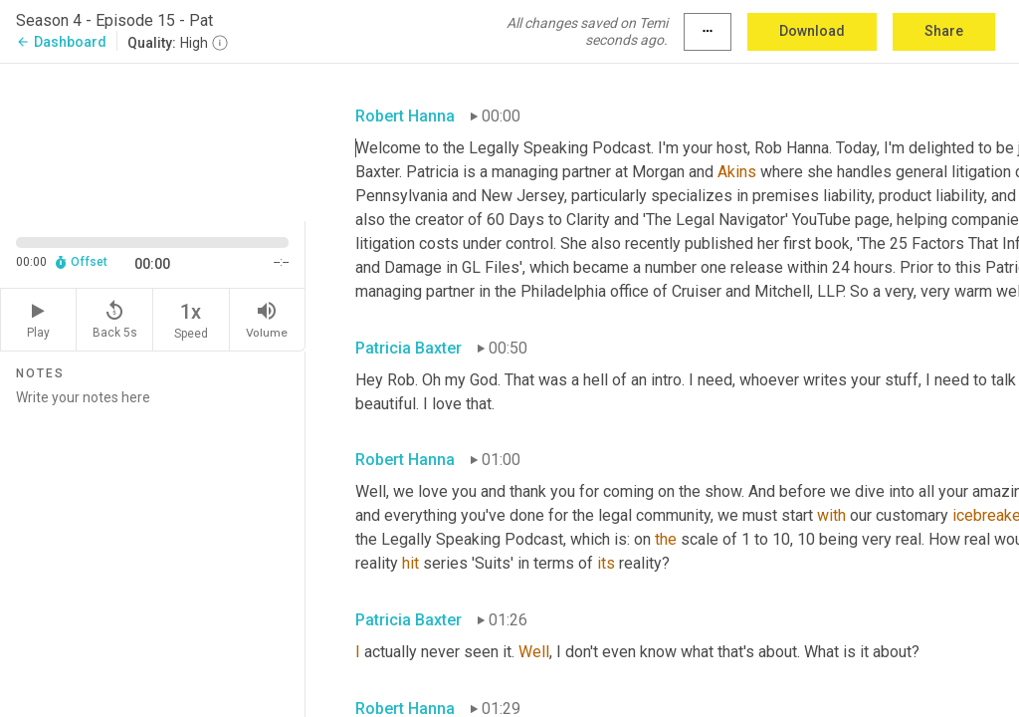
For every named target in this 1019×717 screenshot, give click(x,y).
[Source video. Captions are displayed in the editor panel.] (153, 140)
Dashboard (61, 42)
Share (943, 31)
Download (812, 31)
